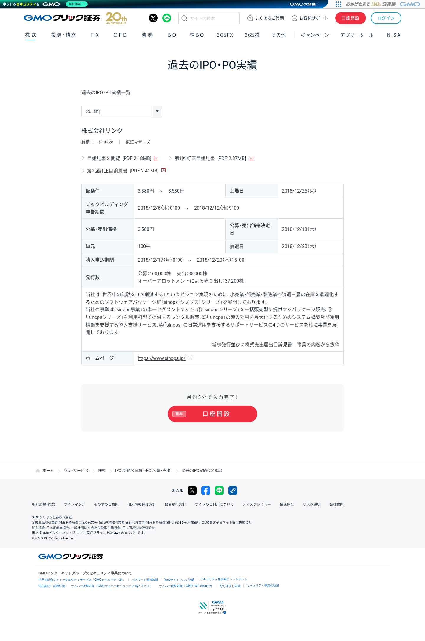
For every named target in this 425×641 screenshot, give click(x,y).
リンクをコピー (232, 490)
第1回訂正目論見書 (210, 158)
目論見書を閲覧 (119, 158)
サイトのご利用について (214, 505)
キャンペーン (315, 35)
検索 (184, 18)
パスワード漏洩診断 (145, 579)
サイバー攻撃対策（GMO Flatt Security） (186, 586)
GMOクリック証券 (75, 18)
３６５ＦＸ (224, 35)
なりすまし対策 (230, 586)
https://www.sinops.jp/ (162, 358)
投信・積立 (64, 35)
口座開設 (350, 18)
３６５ (252, 35)
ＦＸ (95, 35)
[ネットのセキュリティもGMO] (45, 4)
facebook (205, 490)
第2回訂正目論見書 (122, 171)
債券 (148, 35)
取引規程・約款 (43, 505)
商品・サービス (76, 470)
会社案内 (336, 505)
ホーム (48, 470)
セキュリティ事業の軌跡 (263, 585)
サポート (313, 18)
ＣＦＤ (120, 35)
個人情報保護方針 (142, 505)
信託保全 (287, 505)
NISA (394, 35)
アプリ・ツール (356, 34)
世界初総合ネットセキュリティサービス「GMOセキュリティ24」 (81, 579)
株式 (31, 35)
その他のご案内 (106, 505)
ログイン (386, 18)
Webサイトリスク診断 (179, 579)
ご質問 (269, 18)
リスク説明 (312, 505)
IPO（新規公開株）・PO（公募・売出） (143, 470)
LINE (166, 18)
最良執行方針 (175, 505)
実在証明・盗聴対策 (51, 586)
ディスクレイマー (257, 505)
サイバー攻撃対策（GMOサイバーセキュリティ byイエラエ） (112, 586)
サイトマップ (74, 505)
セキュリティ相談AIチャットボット (223, 579)
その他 (278, 35)
